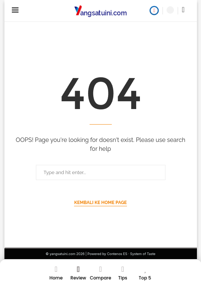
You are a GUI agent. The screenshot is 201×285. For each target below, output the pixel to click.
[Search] (170, 10)
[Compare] (101, 275)
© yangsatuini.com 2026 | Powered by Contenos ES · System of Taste (100, 254)
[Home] (56, 275)
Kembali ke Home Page (100, 202)
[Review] (78, 275)
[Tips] (123, 275)
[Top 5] (145, 275)
